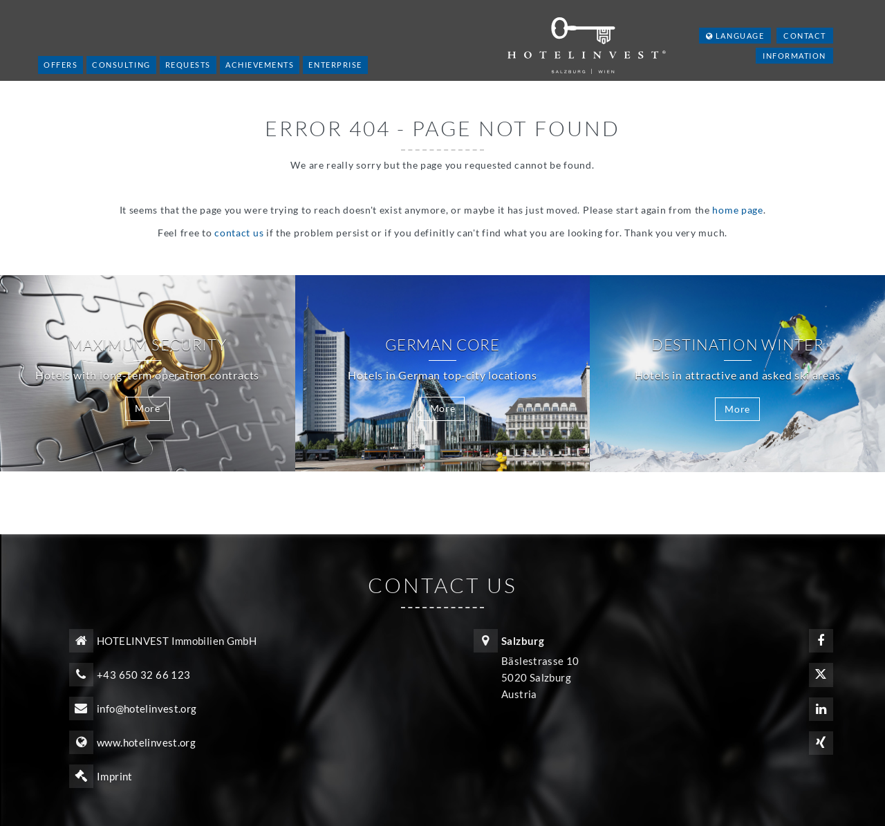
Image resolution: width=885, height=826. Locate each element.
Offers (60, 64)
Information (794, 55)
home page (737, 210)
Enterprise (335, 64)
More (147, 408)
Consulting (121, 64)
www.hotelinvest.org (146, 742)
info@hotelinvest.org (147, 708)
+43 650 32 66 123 (143, 674)
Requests (188, 64)
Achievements (259, 64)
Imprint (115, 776)
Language (735, 35)
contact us (238, 232)
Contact (804, 35)
